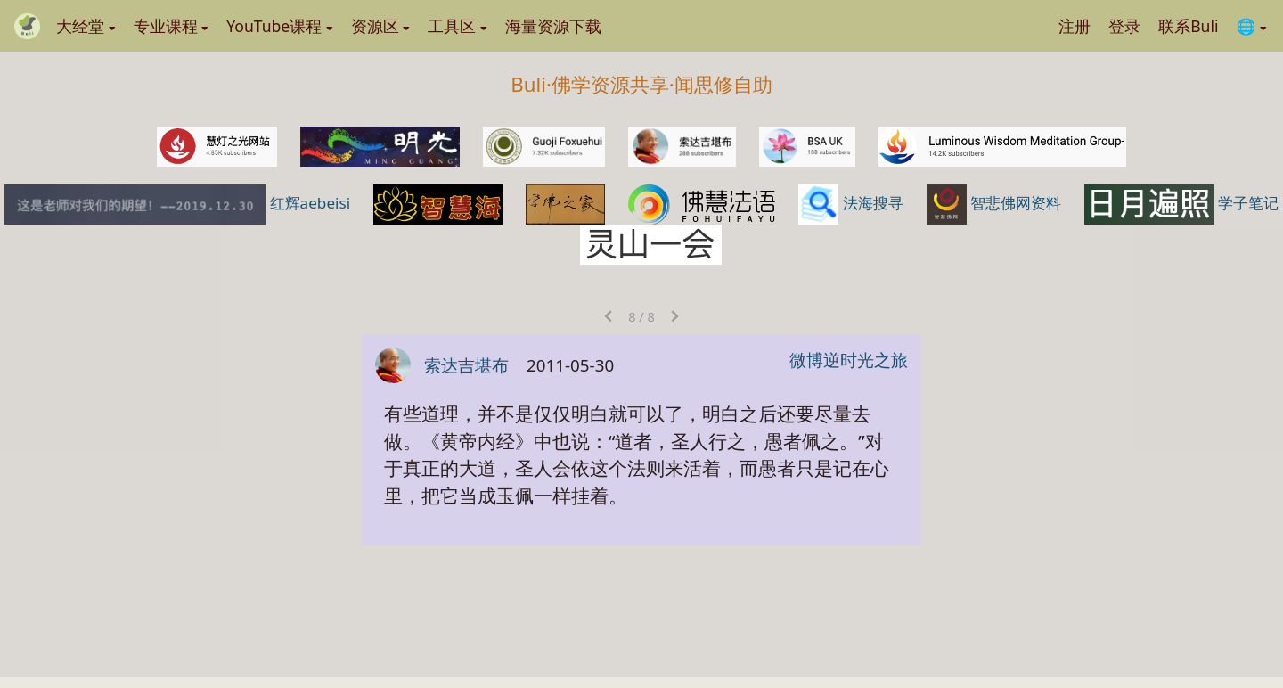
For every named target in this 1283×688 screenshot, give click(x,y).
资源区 (381, 26)
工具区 (457, 26)
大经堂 (86, 26)
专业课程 (171, 26)
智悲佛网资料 (996, 202)
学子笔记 (1181, 202)
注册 (1074, 26)
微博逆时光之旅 (848, 360)
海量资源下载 (553, 26)
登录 (1124, 26)
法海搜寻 (852, 202)
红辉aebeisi (179, 202)
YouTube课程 (279, 26)
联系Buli (1188, 26)
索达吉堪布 (466, 365)
